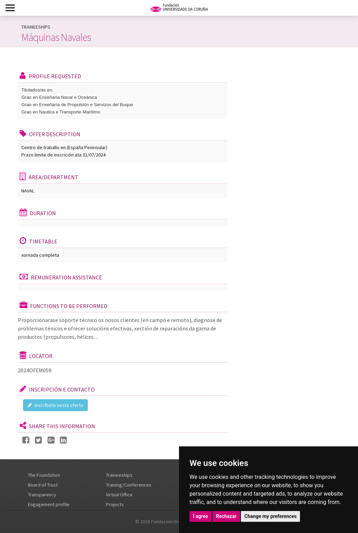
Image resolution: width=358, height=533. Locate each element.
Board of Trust (43, 485)
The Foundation (44, 475)
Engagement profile (49, 504)
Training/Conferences (128, 485)
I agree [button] (200, 516)
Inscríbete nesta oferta (55, 405)
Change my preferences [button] (270, 516)
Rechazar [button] (226, 516)
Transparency (42, 494)
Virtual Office (119, 494)
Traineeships (119, 475)
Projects (115, 504)
